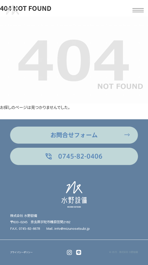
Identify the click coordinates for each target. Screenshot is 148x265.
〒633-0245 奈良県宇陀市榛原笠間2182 (40, 221)
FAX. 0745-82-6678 (25, 228)
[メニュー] (136, 10)
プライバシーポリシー (21, 252)
